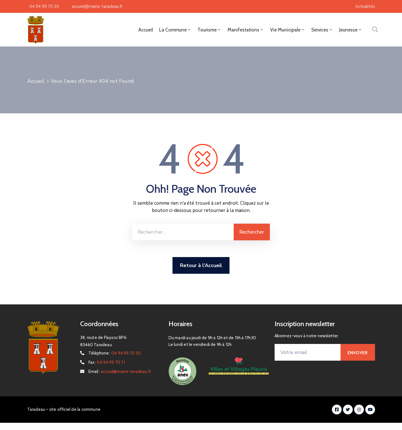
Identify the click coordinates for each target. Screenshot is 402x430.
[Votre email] (308, 352)
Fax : (106, 362)
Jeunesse (350, 30)
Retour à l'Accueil (201, 265)
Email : (119, 371)
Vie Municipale (287, 30)
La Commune (175, 30)
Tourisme (209, 30)
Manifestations (246, 30)
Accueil (145, 30)
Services (322, 30)
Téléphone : (114, 353)
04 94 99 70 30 (44, 6)
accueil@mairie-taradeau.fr (97, 6)
